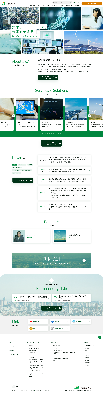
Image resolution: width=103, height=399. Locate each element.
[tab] (42, 133)
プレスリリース (22, 164)
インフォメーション (17, 167)
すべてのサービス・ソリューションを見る (53, 143)
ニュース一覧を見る (24, 180)
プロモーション (16, 173)
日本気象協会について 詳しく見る (49, 77)
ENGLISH (76, 2)
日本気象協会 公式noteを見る (54, 308)
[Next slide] (89, 115)
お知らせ (30, 164)
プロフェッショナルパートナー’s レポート (22, 170)
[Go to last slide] (13, 115)
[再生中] (60, 133)
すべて (14, 164)
